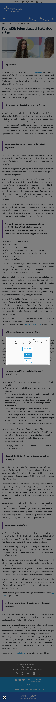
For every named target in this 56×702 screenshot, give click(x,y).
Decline (27, 360)
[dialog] (28, 351)
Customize (27, 348)
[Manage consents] (4, 697)
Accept (27, 354)
